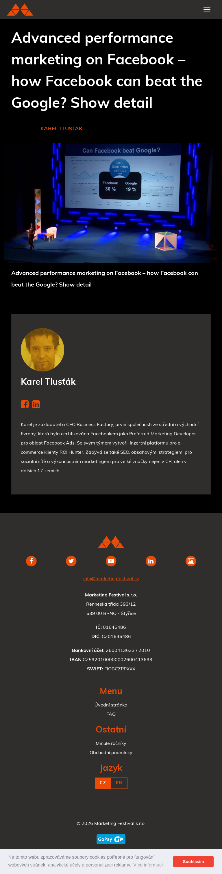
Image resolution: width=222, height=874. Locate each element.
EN (119, 783)
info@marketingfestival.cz (111, 579)
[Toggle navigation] (207, 9)
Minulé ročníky (111, 743)
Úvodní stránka (111, 705)
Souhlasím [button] (193, 861)
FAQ (111, 714)
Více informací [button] (148, 864)
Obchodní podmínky (111, 753)
